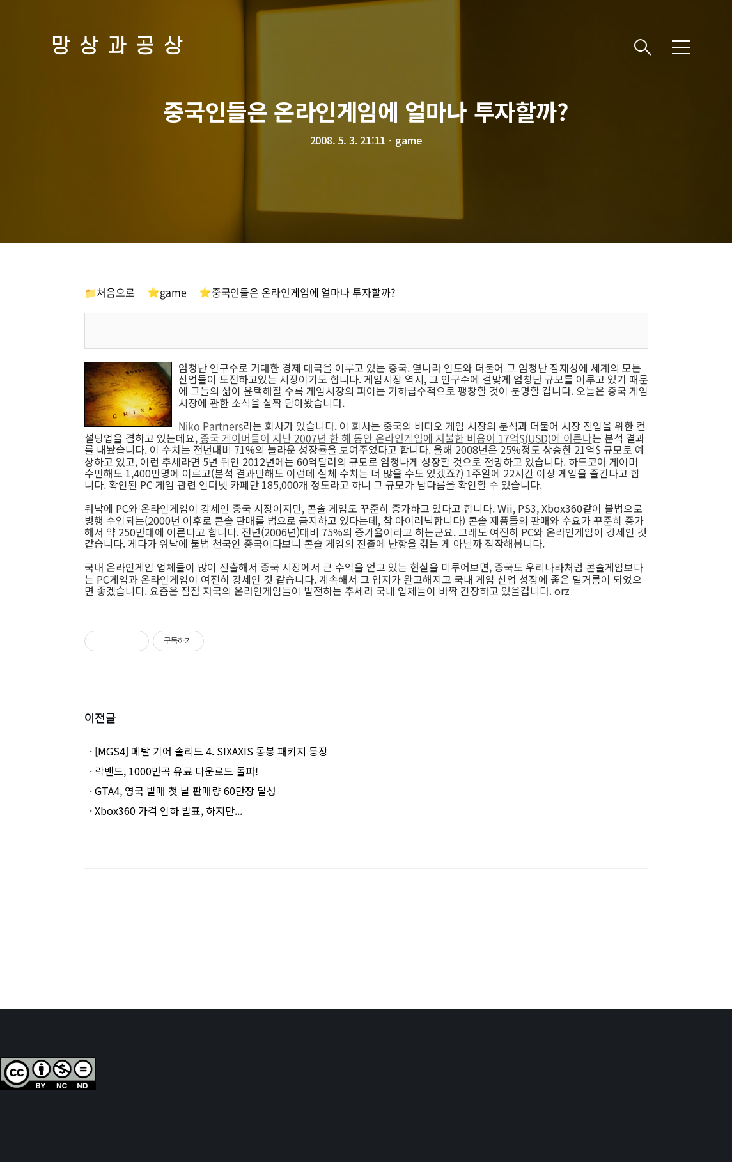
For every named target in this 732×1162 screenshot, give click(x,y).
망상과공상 (121, 47)
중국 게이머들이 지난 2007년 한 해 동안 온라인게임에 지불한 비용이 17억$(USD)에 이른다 (396, 438)
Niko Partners (210, 425)
